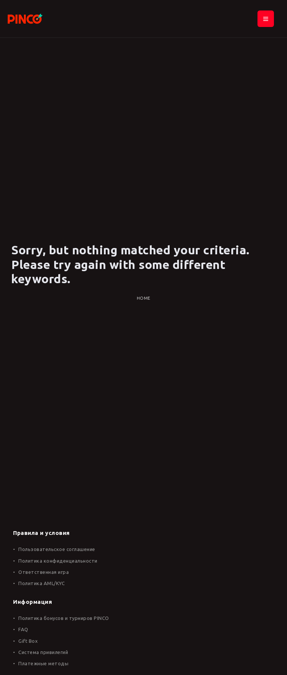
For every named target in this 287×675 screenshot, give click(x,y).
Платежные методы (43, 663)
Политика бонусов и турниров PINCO (63, 618)
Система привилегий (43, 652)
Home (144, 298)
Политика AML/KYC (41, 583)
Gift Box (28, 641)
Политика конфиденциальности (58, 560)
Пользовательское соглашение (56, 549)
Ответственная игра (43, 572)
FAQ (23, 629)
